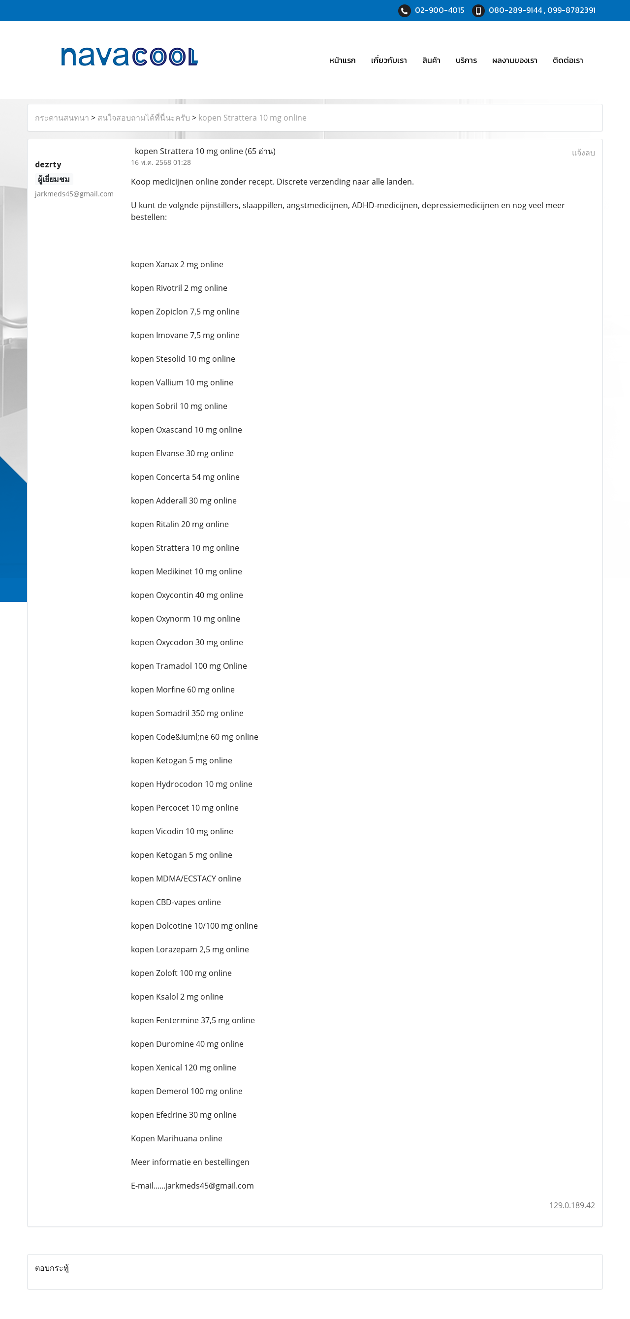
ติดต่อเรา (568, 60)
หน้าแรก (342, 60)
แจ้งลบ (583, 152)
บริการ (466, 60)
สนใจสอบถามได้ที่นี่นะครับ (143, 117)
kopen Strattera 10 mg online (252, 117)
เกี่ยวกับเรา (389, 60)
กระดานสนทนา (62, 117)
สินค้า (431, 60)
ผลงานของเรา (514, 60)
